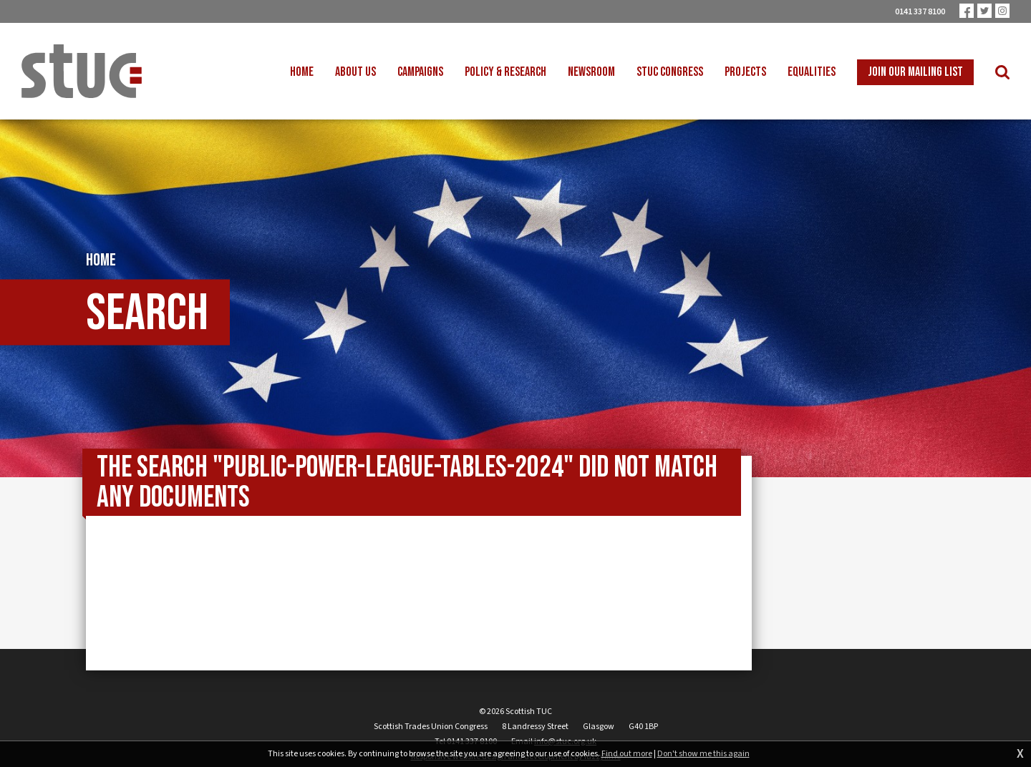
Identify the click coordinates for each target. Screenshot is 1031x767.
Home (101, 260)
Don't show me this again (703, 754)
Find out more (626, 754)
